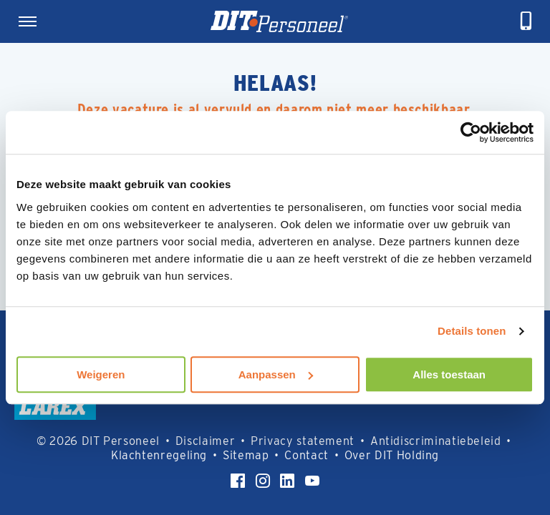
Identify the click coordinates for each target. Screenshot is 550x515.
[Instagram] (263, 481)
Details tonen (472, 331)
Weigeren (101, 374)
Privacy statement (302, 441)
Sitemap (246, 455)
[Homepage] (279, 21)
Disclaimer (205, 441)
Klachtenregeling (159, 455)
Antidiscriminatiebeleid (435, 441)
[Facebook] (238, 481)
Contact (306, 455)
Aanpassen (275, 374)
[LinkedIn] (287, 481)
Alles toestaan (449, 374)
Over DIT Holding (391, 455)
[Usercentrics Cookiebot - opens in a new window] (471, 132)
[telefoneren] (526, 21)
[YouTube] (312, 481)
